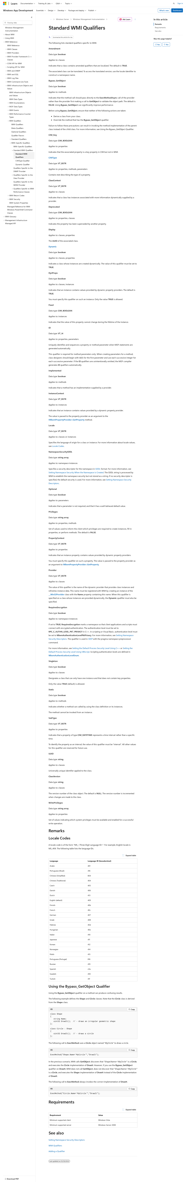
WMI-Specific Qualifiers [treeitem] (22, 146)
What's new (164, 10)
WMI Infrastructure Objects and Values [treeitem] (20, 94)
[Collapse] (31, 17)
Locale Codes (58, 446)
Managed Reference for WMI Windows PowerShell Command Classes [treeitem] (19, 209)
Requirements (160, 27)
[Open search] (173, 3)
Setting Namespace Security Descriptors (67, 1139)
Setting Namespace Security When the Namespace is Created (76, 472)
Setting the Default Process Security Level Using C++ (96, 648)
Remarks (158, 24)
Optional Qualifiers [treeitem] (18, 132)
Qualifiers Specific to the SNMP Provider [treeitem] (23, 170)
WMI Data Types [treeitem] (15, 99)
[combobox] (17, 23)
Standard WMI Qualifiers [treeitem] (21, 155)
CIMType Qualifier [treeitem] (23, 160)
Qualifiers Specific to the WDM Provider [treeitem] (23, 183)
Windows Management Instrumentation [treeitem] (14, 29)
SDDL (97, 468)
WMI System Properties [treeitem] (18, 203)
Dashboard (177, 10)
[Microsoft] (4, 3)
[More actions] (135, 19)
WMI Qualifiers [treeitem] (17, 124)
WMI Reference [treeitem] (13, 45)
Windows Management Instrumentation (89, 19)
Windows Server (62, 19)
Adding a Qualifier (57, 1151)
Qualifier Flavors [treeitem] (17, 135)
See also (158, 31)
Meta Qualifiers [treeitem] (17, 128)
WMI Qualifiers (55, 1145)
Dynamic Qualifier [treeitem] (23, 164)
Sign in (180, 3)
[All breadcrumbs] (51, 19)
